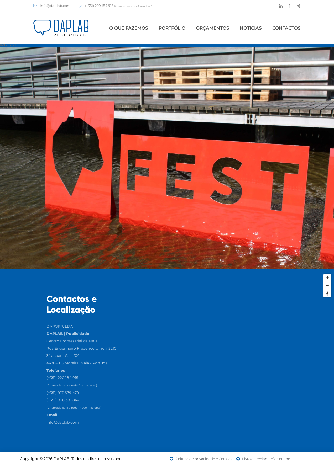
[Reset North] (327, 293)
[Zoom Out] (327, 286)
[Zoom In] (327, 278)
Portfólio (172, 28)
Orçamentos (212, 28)
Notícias (251, 28)
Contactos (286, 28)
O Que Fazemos (128, 28)
